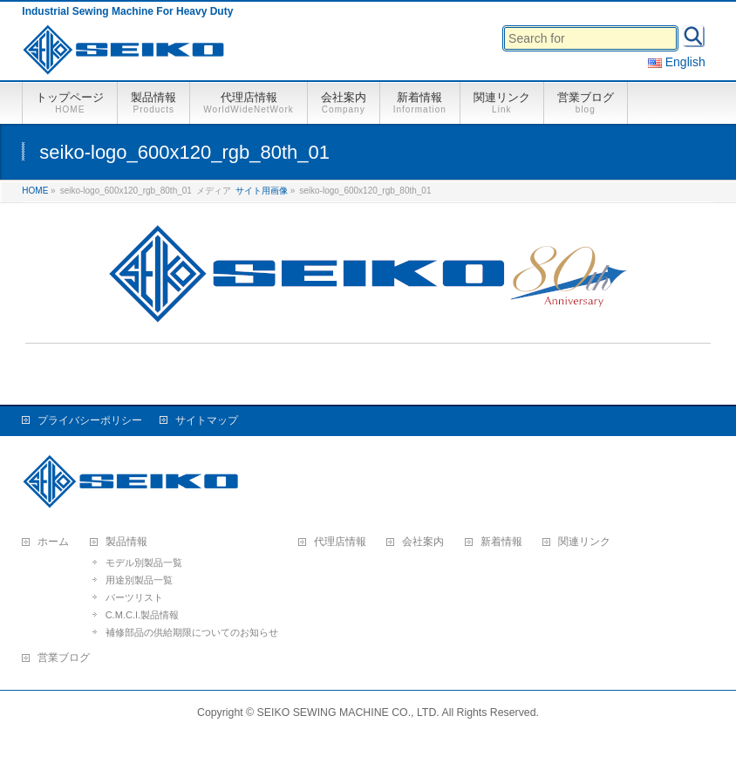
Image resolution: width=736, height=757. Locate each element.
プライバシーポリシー (89, 420)
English (676, 62)
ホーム (53, 542)
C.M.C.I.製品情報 (142, 615)
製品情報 (126, 542)
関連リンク (584, 542)
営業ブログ (63, 658)
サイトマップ (206, 420)
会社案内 (423, 542)
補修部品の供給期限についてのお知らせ (192, 632)
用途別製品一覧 (139, 580)
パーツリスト (134, 597)
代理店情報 (340, 542)
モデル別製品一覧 (144, 562)
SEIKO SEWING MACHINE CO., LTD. (348, 712)
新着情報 (501, 542)
